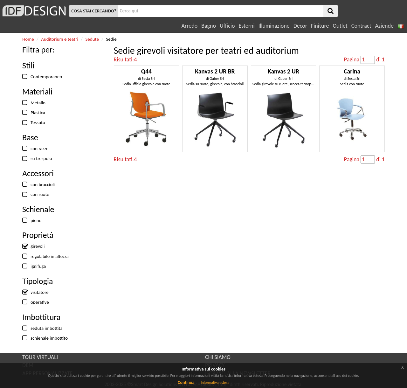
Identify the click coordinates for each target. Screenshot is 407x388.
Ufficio (227, 25)
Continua (186, 382)
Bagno (208, 25)
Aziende (384, 25)
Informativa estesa (215, 382)
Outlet (340, 25)
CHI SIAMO (218, 357)
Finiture (320, 25)
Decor (300, 25)
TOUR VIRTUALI (40, 357)
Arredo (190, 25)
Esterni (246, 25)
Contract (361, 25)
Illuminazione (274, 25)
